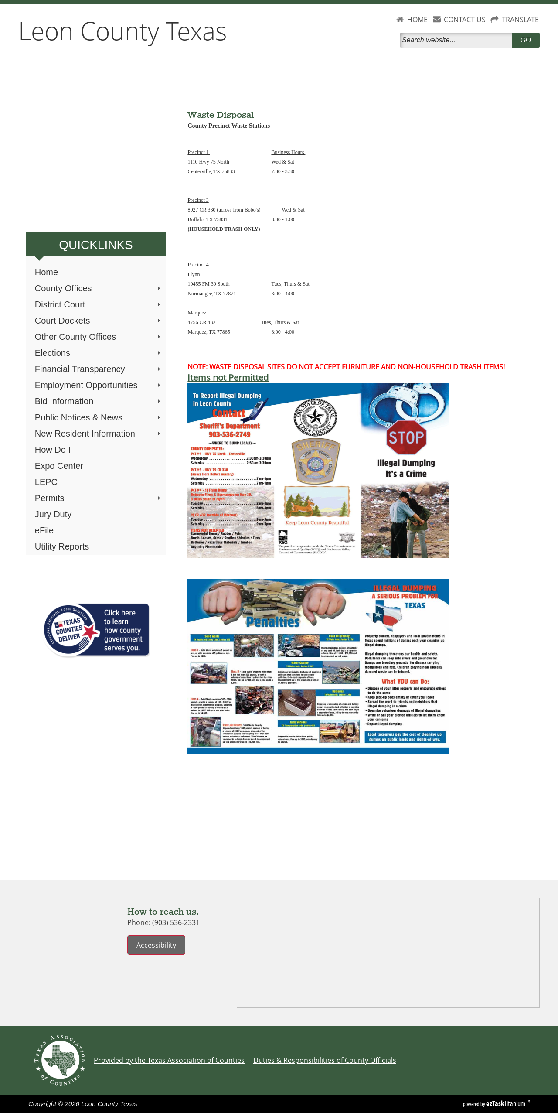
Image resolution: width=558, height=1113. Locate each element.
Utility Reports (62, 546)
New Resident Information (98, 433)
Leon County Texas (122, 30)
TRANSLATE (520, 19)
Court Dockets (98, 320)
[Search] (457, 40)
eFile (44, 530)
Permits (98, 498)
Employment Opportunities (98, 385)
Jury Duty (53, 514)
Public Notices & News (98, 417)
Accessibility (156, 945)
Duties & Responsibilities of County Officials (324, 1060)
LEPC (46, 482)
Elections (98, 353)
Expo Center (59, 466)
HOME (417, 19)
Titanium (506, 1103)
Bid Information (98, 401)
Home (46, 272)
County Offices (98, 288)
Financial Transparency (98, 369)
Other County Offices (98, 336)
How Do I (53, 449)
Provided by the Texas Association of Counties (169, 1060)
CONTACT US (465, 19)
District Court (98, 304)
